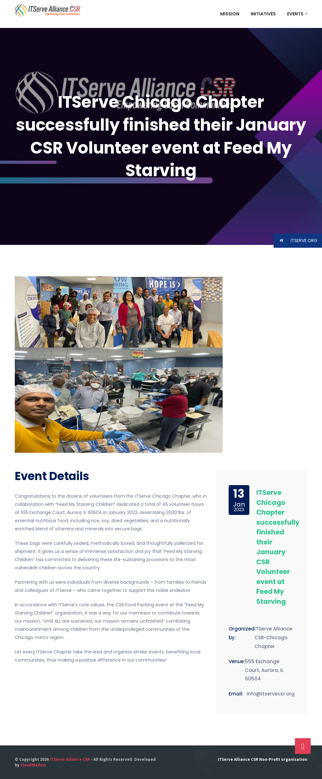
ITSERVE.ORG (295, 241)
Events (297, 14)
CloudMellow (33, 765)
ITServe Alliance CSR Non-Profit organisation (262, 759)
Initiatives (263, 14)
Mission (229, 14)
